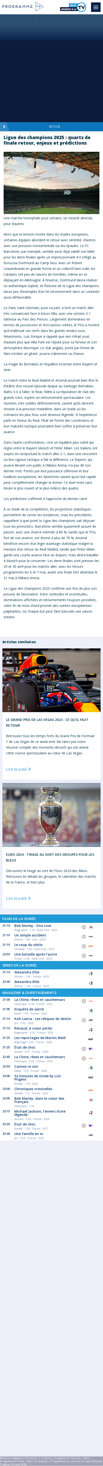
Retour (31, 127)
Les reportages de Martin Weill (40, 1037)
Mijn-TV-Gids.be (37, 1461)
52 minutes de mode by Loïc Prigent (37, 1078)
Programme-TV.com (67, 1458)
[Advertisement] (51, 68)
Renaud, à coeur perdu (33, 1028)
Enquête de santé (29, 1009)
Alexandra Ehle (26, 972)
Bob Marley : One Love (32, 925)
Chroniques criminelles (33, 1089)
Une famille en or (28, 1133)
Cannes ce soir (26, 1066)
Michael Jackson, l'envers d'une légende (40, 1113)
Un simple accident (30, 935)
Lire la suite (19, 769)
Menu (97, 5)
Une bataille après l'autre (35, 954)
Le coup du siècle (28, 944)
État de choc (24, 1047)
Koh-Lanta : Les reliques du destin (42, 1018)
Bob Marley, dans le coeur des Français (39, 1100)
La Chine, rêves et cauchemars (39, 999)
